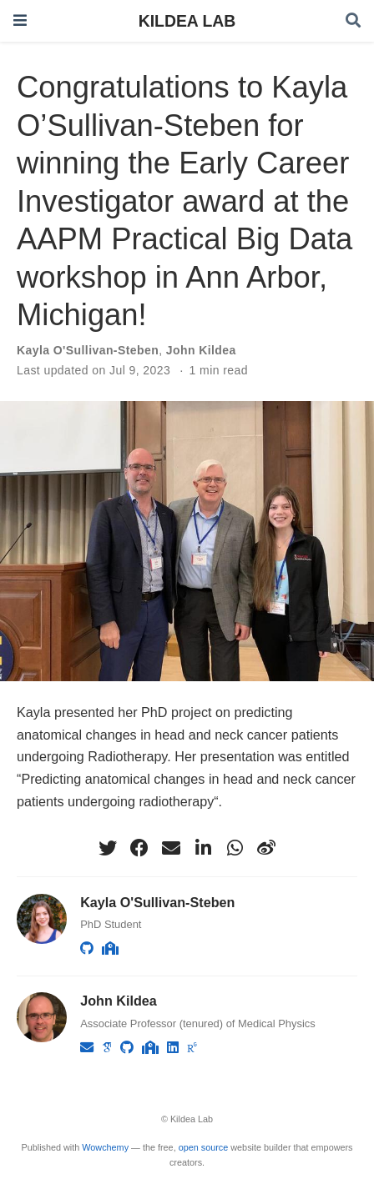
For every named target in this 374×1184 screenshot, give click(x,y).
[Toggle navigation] (20, 20)
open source (204, 1147)
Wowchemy (105, 1147)
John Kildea (201, 350)
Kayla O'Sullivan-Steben (88, 350)
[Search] (353, 21)
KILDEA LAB (187, 21)
